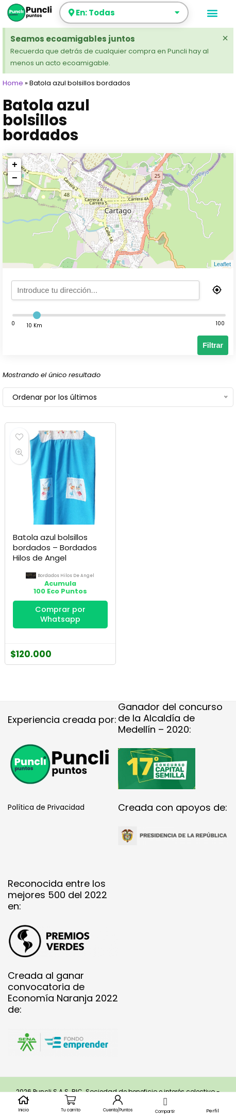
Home (13, 83)
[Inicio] (23, 1100)
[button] (212, 12)
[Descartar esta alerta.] (225, 38)
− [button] (15, 178)
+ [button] (15, 165)
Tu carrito (70, 1110)
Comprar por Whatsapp (60, 614)
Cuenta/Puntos (117, 1110)
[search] (117, 290)
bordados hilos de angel (66, 576)
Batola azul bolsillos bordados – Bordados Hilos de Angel (55, 547)
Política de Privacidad (46, 807)
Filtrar (213, 345)
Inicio (24, 1110)
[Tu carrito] (71, 1100)
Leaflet (222, 264)
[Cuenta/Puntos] (118, 1100)
